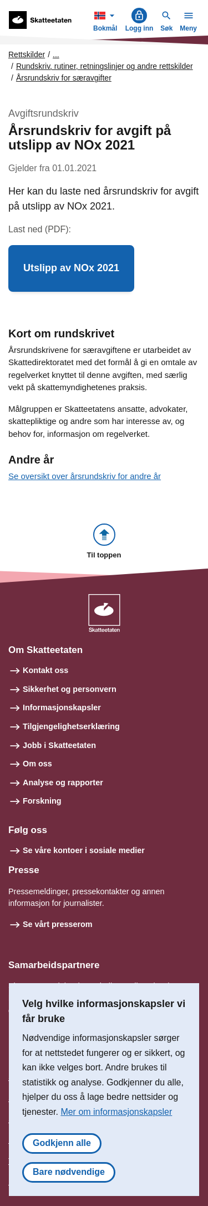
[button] (71, 268)
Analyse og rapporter (63, 782)
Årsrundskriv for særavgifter (63, 77)
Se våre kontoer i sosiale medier (84, 850)
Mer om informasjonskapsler (116, 1112)
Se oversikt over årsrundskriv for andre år (84, 476)
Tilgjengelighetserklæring (71, 726)
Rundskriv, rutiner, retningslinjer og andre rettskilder (104, 66)
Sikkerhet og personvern (69, 689)
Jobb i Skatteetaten (59, 745)
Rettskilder (26, 54)
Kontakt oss (45, 670)
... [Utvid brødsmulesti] (56, 54)
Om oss (37, 763)
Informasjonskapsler (62, 707)
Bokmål (106, 19)
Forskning (42, 800)
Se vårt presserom (58, 924)
